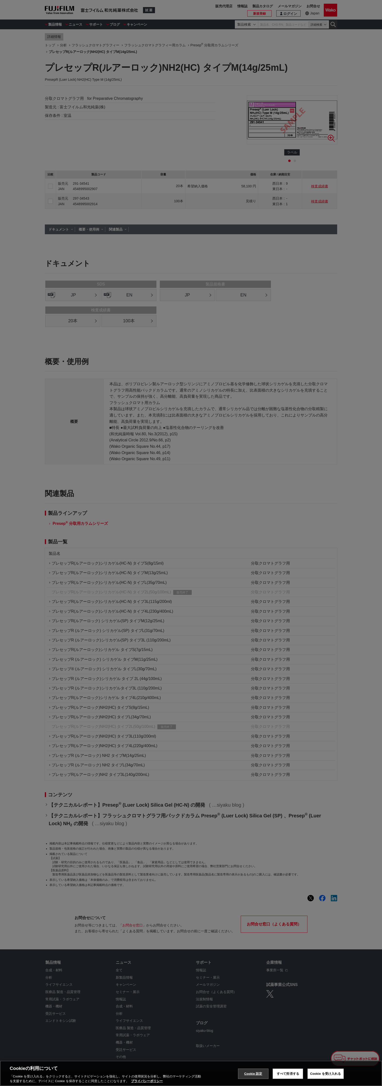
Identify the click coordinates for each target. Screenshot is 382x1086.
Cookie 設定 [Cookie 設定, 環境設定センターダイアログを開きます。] (253, 1074)
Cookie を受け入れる (325, 1074)
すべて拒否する (288, 1074)
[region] (191, 1073)
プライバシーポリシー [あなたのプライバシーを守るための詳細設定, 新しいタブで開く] (147, 1081)
